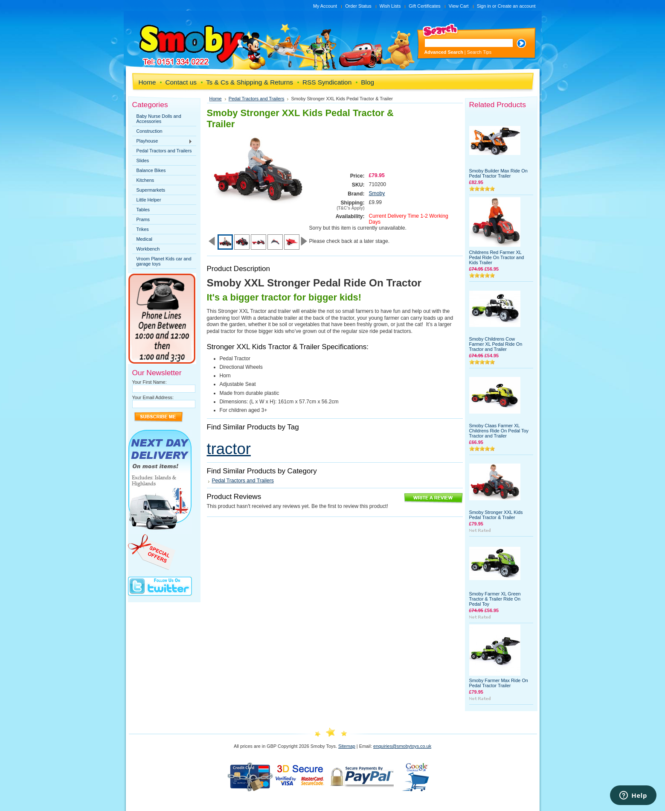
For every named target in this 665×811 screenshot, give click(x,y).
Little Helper (148, 199)
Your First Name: (149, 382)
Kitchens (145, 180)
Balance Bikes (151, 170)
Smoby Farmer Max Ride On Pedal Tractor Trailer (498, 683)
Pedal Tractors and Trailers (164, 150)
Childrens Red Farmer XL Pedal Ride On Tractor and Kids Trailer (496, 257)
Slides (142, 160)
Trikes (142, 229)
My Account (325, 6)
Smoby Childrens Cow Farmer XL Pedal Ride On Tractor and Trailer (496, 344)
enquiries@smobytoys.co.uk (402, 746)
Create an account (517, 6)
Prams (143, 219)
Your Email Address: (153, 397)
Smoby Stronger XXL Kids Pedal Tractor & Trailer (496, 515)
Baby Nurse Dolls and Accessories (158, 119)
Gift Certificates (424, 6)
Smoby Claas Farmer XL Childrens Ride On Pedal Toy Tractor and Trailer (499, 430)
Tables (143, 209)
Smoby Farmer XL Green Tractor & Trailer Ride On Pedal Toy (495, 599)
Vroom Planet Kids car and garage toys (164, 261)
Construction (149, 131)
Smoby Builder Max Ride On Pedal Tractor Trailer (498, 173)
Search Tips (479, 52)
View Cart (459, 6)
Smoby (377, 193)
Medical (144, 239)
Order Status (358, 6)
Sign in (484, 6)
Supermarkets (151, 190)
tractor (229, 449)
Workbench (148, 248)
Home (215, 98)
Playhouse (162, 141)
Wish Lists (390, 6)
